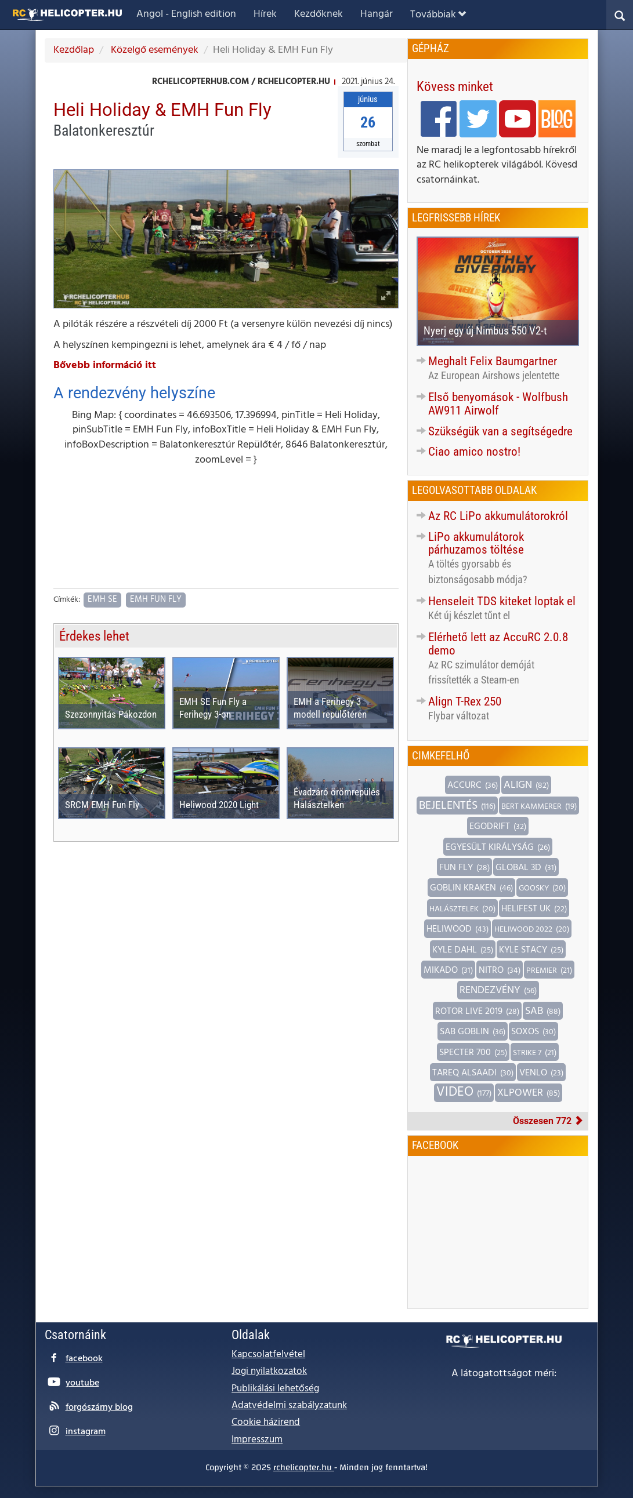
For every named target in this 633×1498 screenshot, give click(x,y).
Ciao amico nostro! (474, 452)
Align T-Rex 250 (464, 701)
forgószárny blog (99, 1407)
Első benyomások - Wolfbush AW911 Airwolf (498, 403)
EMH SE (102, 599)
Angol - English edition (186, 14)
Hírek (265, 14)
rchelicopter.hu (303, 1467)
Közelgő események (153, 50)
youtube (82, 1383)
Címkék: (66, 600)
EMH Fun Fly (156, 599)
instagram (86, 1431)
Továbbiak (438, 14)
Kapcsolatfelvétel (268, 1354)
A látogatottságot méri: (503, 1373)
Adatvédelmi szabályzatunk (289, 1405)
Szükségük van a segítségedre (500, 431)
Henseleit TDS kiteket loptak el (502, 601)
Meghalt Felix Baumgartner (492, 361)
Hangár (376, 14)
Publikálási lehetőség (275, 1389)
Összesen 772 (548, 1120)
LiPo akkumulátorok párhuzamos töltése (476, 543)
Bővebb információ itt (104, 365)
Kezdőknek (318, 14)
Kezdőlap (73, 50)
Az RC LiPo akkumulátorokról (498, 516)
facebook (84, 1358)
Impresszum (257, 1440)
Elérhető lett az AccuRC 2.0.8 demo (498, 643)
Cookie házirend (266, 1422)
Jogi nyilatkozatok (269, 1371)
